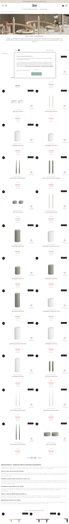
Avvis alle (36, 69)
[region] (35, 65)
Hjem (2, 11)
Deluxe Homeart (11, 11)
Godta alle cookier (36, 73)
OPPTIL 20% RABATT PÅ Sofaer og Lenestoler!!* (34, 1)
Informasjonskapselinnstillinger (23, 71)
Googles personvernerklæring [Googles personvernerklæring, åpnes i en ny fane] (47, 66)
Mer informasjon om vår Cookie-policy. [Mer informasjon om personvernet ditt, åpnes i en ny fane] (33, 66)
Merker (5, 11)
